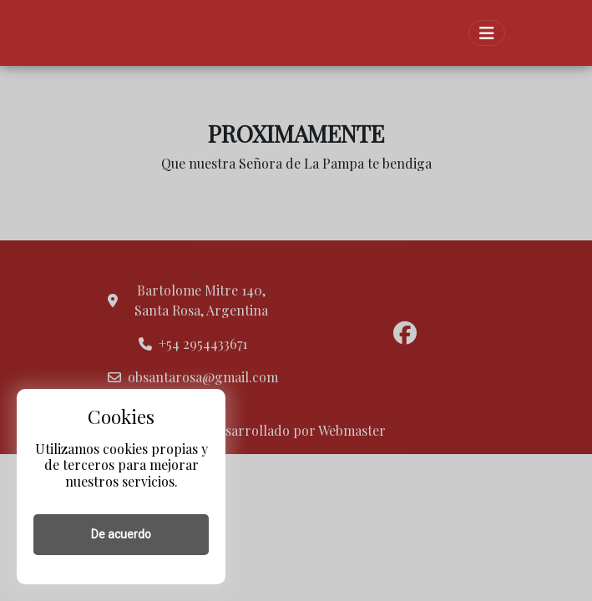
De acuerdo (121, 534)
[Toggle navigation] (486, 33)
